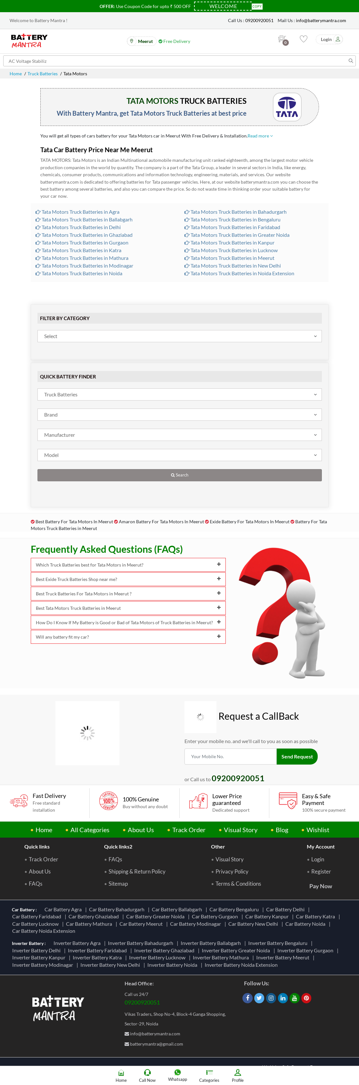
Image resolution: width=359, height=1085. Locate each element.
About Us (141, 829)
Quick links (37, 846)
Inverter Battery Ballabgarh (212, 943)
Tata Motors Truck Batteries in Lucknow (231, 250)
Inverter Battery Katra (98, 957)
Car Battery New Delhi (254, 924)
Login (317, 859)
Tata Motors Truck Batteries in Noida (79, 273)
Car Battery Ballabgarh (178, 909)
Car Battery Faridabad (37, 916)
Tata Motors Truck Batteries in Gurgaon (82, 242)
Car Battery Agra (64, 909)
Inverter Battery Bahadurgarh (141, 943)
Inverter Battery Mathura (222, 957)
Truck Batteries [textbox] (61, 394)
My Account (321, 846)
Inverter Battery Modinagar (43, 965)
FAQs (35, 884)
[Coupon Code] (223, 6)
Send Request (297, 756)
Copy (257, 6)
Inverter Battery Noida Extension (242, 965)
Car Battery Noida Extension (44, 931)
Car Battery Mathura (90, 924)
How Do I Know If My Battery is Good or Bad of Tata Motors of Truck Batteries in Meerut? (128, 622)
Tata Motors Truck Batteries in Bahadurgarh (235, 212)
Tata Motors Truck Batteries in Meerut (229, 258)
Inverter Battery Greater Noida (237, 950)
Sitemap (118, 884)
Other (218, 846)
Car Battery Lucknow (36, 924)
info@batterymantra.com (321, 20)
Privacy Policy (232, 871)
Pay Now (320, 886)
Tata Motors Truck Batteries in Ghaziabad (84, 235)
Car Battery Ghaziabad (95, 916)
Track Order (189, 829)
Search (179, 475)
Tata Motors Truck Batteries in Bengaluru (232, 219)
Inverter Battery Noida (173, 965)
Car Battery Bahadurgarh (117, 909)
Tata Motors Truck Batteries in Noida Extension (239, 273)
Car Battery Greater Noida (156, 916)
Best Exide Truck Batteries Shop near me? (128, 579)
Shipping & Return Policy (137, 871)
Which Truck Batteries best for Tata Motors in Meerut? (128, 564)
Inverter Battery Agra (77, 943)
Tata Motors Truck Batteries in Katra (78, 250)
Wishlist (317, 829)
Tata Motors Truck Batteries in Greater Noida (237, 235)
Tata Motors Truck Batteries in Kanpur (229, 242)
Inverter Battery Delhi (37, 950)
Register (321, 871)
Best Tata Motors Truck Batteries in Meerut (128, 608)
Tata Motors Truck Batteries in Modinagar (84, 265)
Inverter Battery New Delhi (111, 965)
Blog (282, 829)
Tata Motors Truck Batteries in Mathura (82, 258)
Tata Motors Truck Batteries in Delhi (78, 227)
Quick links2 (118, 846)
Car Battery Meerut (142, 924)
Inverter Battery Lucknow (158, 957)
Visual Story (240, 829)
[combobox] (179, 336)
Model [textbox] (51, 455)
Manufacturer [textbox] (59, 435)
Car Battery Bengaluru (235, 909)
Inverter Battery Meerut (283, 957)
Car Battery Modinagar (196, 924)
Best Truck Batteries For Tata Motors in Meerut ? (128, 593)
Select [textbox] (50, 336)
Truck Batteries (43, 73)
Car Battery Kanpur (267, 916)
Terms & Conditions (238, 884)
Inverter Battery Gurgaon (306, 950)
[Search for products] (179, 60)
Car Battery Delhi (286, 909)
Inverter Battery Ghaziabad (165, 950)
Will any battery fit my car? (128, 637)
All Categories (90, 829)
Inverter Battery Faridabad (98, 950)
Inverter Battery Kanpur (39, 957)
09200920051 (259, 20)
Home (16, 73)
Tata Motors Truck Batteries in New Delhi (232, 265)
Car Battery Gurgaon (216, 916)
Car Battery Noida (306, 924)
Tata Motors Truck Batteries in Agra (77, 212)
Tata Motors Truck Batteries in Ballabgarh (84, 219)
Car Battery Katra (316, 916)
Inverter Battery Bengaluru (278, 943)
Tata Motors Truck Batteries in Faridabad (232, 227)
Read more (260, 135)
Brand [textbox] (51, 414)
